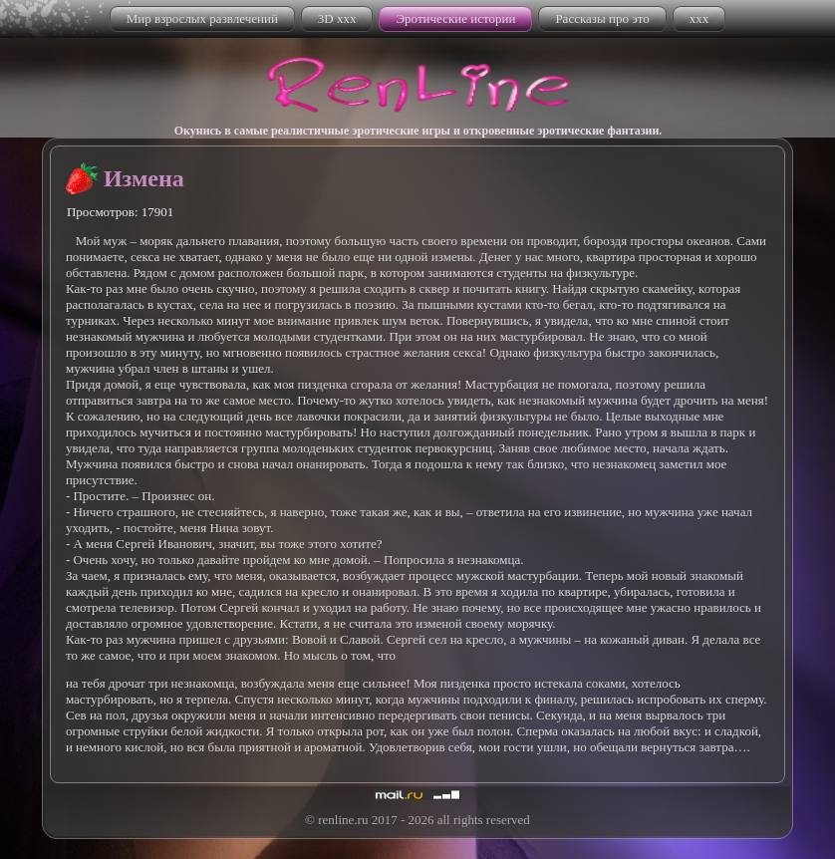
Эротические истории (455, 18)
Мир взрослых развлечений (202, 18)
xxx (699, 18)
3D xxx (337, 18)
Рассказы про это (602, 18)
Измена (144, 178)
